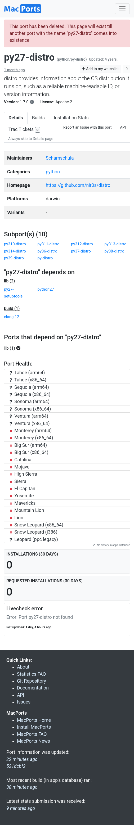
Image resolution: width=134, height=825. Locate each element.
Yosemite (22, 495)
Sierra (18, 481)
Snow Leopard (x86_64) (36, 525)
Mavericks (22, 503)
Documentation (33, 688)
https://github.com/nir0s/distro (78, 185)
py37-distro (81, 251)
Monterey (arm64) (31, 430)
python (53, 171)
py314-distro (15, 251)
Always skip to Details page (30, 139)
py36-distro (47, 251)
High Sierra (23, 474)
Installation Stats (71, 117)
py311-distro (49, 244)
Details (15, 117)
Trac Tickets (24, 130)
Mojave (19, 467)
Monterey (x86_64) (31, 437)
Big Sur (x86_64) (29, 452)
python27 (46, 289)
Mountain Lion (27, 510)
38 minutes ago (22, 787)
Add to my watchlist (100, 69)
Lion (16, 517)
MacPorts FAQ (32, 734)
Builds (38, 117)
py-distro (45, 258)
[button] (14, 348)
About (23, 667)
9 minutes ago (20, 808)
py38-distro (114, 251)
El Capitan (22, 488)
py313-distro (116, 244)
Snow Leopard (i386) (33, 532)
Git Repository (31, 681)
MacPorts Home (34, 720)
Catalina (21, 459)
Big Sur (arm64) (28, 445)
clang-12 (11, 316)
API (123, 127)
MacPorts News (33, 741)
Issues (23, 702)
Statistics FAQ (31, 674)
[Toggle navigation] (122, 8)
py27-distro (29, 57)
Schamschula (60, 158)
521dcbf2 (15, 766)
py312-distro (82, 244)
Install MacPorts (34, 727)
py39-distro (14, 258)
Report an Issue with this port (87, 127)
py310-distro (15, 244)
